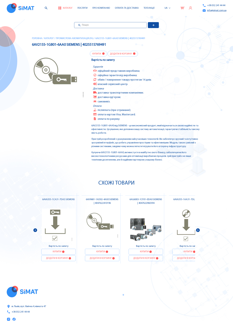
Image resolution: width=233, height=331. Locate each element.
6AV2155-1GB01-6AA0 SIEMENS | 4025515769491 (120, 38)
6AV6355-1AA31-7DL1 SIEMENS (189, 199)
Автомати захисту (208, 303)
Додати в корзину (121, 54)
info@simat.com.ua (214, 10)
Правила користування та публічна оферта (103, 317)
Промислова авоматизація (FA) (74, 38)
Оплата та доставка (127, 8)
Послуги (82, 8)
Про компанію (158, 303)
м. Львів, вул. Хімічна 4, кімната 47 (26, 306)
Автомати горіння (208, 315)
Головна (37, 38)
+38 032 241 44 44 (213, 5)
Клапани (202, 322)
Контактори (204, 309)
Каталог (49, 38)
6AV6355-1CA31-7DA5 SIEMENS (58, 199)
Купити (96, 54)
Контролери (204, 290)
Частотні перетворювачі (211, 296)
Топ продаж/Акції (160, 316)
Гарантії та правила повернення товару (106, 307)
